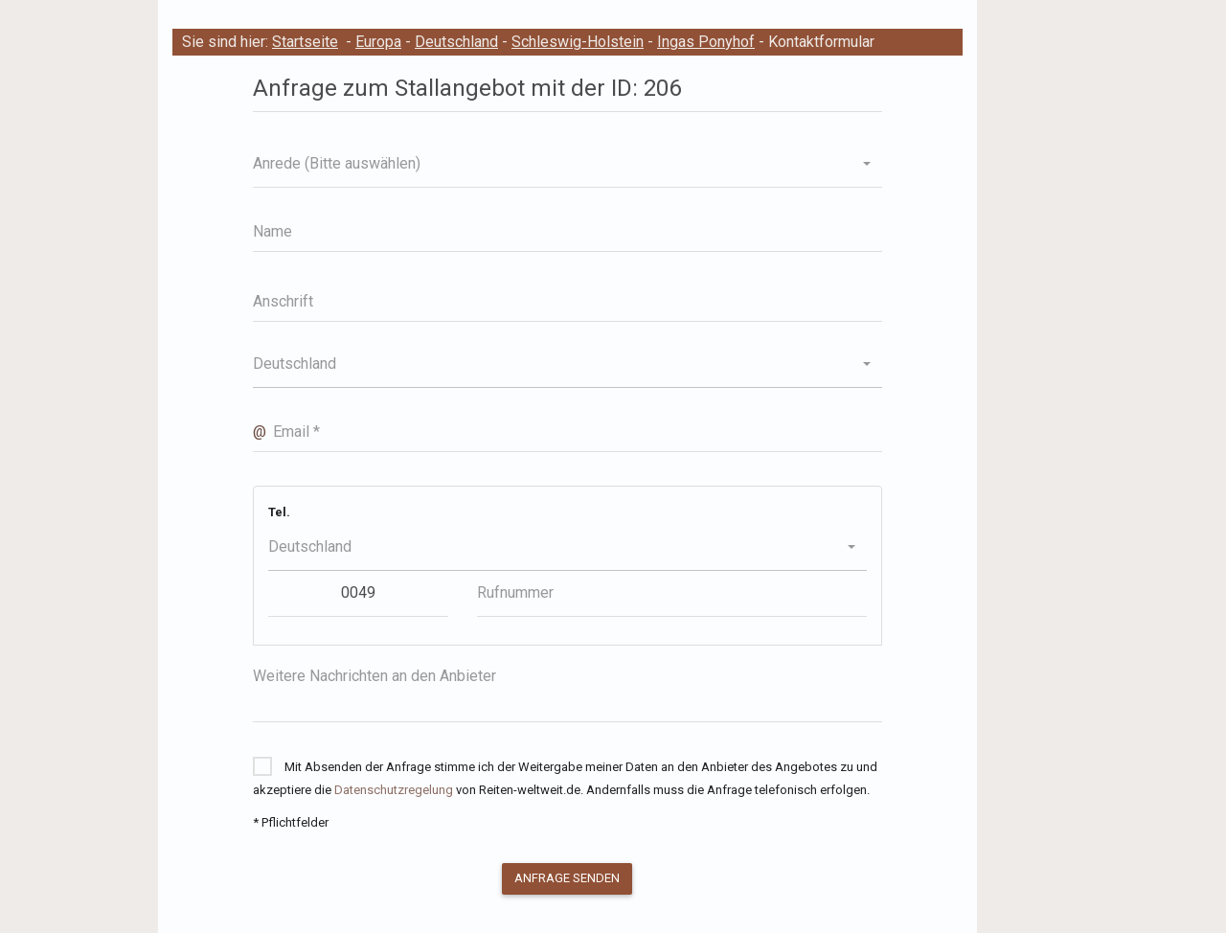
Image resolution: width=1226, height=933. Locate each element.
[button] (568, 164)
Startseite (305, 42)
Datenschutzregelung (393, 790)
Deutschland (456, 42)
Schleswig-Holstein (577, 42)
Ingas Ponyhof (706, 42)
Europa (378, 42)
